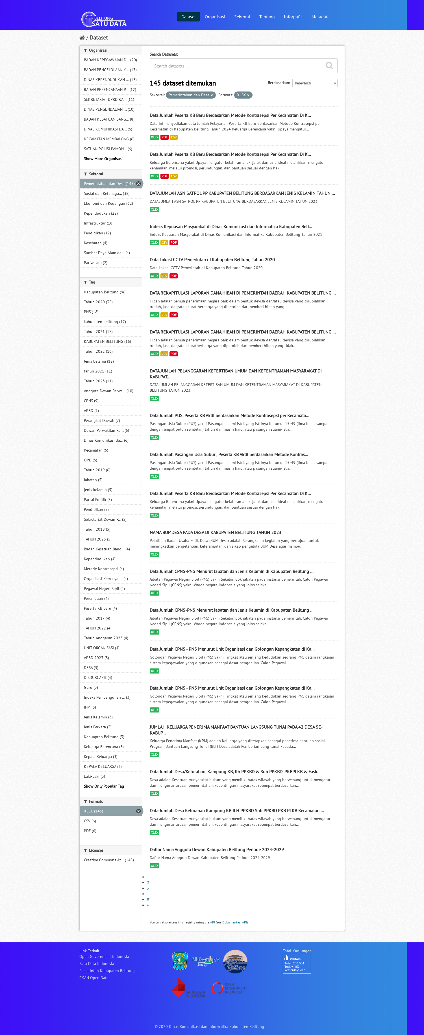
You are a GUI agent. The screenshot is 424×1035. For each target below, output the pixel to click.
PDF (165, 137)
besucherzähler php (300, 983)
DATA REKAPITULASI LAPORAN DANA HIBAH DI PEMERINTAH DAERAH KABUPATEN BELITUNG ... (243, 293)
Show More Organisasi (103, 158)
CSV (174, 137)
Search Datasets (163, 54)
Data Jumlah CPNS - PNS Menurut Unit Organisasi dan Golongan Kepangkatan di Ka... (232, 649)
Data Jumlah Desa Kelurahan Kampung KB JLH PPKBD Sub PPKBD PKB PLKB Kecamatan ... (237, 810)
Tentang (267, 16)
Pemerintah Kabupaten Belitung (107, 970)
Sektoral (242, 16)
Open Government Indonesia (104, 956)
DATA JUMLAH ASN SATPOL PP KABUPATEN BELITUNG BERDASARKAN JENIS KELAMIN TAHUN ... (242, 193)
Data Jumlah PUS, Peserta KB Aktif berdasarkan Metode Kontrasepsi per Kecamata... (229, 415)
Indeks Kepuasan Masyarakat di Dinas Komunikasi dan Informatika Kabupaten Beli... (231, 226)
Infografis (293, 16)
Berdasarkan (278, 82)
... (148, 893)
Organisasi (215, 16)
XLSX (154, 137)
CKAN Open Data (93, 977)
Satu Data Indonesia (96, 963)
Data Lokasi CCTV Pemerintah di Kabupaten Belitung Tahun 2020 (212, 259)
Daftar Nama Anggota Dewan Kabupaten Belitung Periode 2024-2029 (217, 849)
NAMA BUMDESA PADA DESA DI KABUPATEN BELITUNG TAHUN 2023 (215, 532)
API (212, 922)
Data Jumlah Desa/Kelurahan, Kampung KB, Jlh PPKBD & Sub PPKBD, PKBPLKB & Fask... (235, 771)
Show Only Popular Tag (104, 786)
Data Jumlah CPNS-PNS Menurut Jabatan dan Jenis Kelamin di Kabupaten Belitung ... (231, 571)
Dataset (188, 16)
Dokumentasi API (234, 922)
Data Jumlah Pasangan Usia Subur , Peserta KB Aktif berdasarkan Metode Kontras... (229, 454)
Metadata (321, 16)
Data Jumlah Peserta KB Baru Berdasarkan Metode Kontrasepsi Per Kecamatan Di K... (230, 115)
